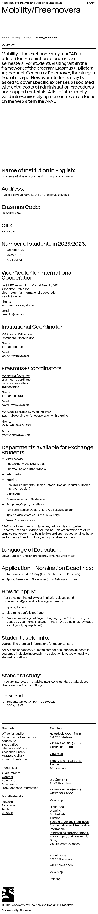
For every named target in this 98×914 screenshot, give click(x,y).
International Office (14, 748)
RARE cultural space (15, 759)
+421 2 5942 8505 (13, 305)
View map (56, 754)
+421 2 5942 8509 (61, 865)
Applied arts (57, 814)
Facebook (8, 805)
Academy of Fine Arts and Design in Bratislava (32, 3)
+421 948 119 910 (12, 396)
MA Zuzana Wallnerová (17, 334)
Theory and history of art (66, 761)
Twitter (6, 809)
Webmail (7, 777)
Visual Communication (65, 844)
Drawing (55, 810)
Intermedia (57, 829)
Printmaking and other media (69, 833)
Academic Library (13, 752)
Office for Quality (13, 733)
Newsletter (9, 780)
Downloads (9, 784)
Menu (91, 3)
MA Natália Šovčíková (16, 376)
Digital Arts (57, 807)
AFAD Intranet (11, 773)
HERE (69, 644)
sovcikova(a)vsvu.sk (15, 405)
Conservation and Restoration (70, 825)
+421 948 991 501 (61, 789)
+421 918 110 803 (12, 347)
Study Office (10, 745)
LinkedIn (7, 813)
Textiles (55, 818)
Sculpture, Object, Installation (69, 822)
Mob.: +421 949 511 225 (16, 425)
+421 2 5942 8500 (61, 747)
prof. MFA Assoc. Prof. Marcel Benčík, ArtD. (30, 285)
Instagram (8, 802)
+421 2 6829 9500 (61, 793)
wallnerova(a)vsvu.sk (16, 356)
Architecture (58, 768)
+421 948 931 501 (61, 743)
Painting (55, 764)
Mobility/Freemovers (46, 38)
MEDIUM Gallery (13, 756)
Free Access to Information (20, 788)
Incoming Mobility (11, 38)
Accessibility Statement (17, 910)
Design (54, 840)
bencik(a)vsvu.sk (13, 314)
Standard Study (32, 685)
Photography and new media (69, 836)
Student (28, 38)
